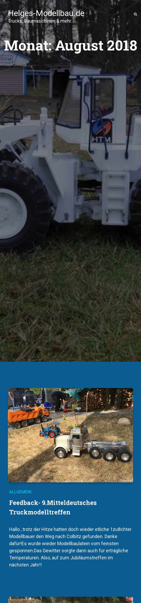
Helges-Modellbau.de (46, 14)
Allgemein (20, 491)
